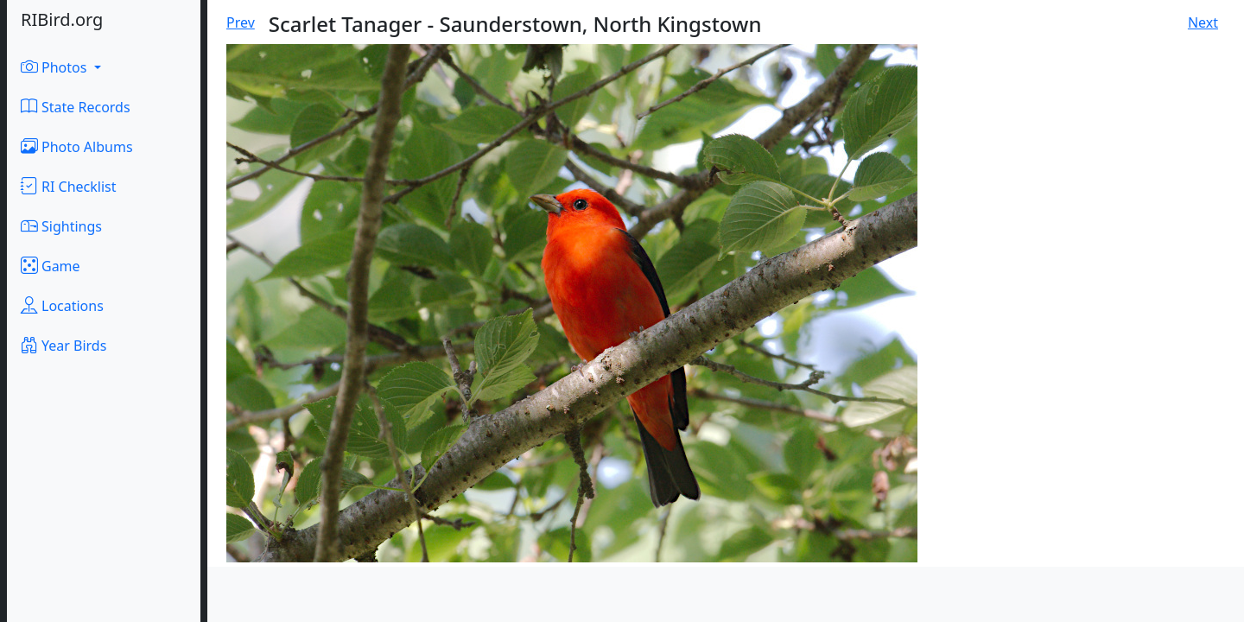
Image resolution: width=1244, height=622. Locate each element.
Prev (240, 22)
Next (1203, 22)
